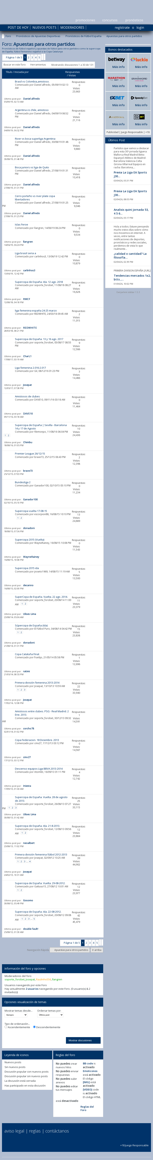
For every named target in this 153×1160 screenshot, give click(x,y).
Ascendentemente (17, 1027)
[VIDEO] (87, 1089)
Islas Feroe (21, 224)
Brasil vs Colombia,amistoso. (32, 81)
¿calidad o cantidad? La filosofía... (130, 255)
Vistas (72, 75)
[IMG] (86, 1082)
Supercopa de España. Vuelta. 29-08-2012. (40, 883)
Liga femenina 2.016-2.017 (30, 367)
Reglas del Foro (87, 1108)
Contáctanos (57, 1131)
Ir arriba (96, 950)
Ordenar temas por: (49, 1010)
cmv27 (38, 743)
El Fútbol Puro (42, 628)
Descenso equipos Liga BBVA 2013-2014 (39, 768)
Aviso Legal (14, 1131)
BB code (88, 1063)
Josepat (38, 686)
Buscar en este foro (15, 64)
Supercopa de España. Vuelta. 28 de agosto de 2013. (41, 798)
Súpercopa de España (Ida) (31, 625)
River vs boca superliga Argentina (35, 138)
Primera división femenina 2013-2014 (37, 682)
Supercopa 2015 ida (27, 568)
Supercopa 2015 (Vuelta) (29, 539)
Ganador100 (41, 485)
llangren (38, 228)
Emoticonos (90, 1071)
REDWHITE (40, 313)
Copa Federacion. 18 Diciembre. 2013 (37, 740)
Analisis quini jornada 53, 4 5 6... (131, 211)
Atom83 (38, 772)
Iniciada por (22, 72)
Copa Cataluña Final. (27, 654)
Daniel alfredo (42, 84)
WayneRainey (41, 543)
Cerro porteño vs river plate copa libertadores (35, 197)
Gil (35, 371)
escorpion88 (41, 514)
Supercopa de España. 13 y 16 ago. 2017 (39, 339)
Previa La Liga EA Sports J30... (130, 174)
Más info (118, 67)
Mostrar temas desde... (18, 1010)
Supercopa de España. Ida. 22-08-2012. (38, 911)
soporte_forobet (43, 285)
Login (140, 27)
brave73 (39, 457)
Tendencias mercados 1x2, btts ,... (132, 277)
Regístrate (122, 27)
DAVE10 (38, 399)
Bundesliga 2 (22, 482)
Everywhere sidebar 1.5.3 (128, 292)
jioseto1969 (41, 571)
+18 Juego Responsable (134, 1143)
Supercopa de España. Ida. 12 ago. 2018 (39, 282)
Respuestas (72, 72)
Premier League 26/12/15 (30, 453)
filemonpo (40, 431)
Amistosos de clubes (27, 396)
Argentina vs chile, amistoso (32, 110)
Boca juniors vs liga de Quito (32, 167)
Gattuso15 (40, 886)
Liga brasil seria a (25, 253)
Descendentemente (46, 1027)
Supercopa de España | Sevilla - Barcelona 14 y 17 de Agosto (41, 426)
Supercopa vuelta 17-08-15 (31, 511)
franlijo (38, 657)
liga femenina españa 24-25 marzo (36, 310)
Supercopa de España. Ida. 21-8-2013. (37, 826)
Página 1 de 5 (14, 57)
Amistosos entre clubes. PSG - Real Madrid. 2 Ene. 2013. (42, 712)
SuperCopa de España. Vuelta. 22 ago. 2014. (41, 597)
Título (9, 72)
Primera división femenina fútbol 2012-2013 (41, 854)
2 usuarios (32, 989)
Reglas (35, 1131)
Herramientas (38, 64)
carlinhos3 (40, 256)
